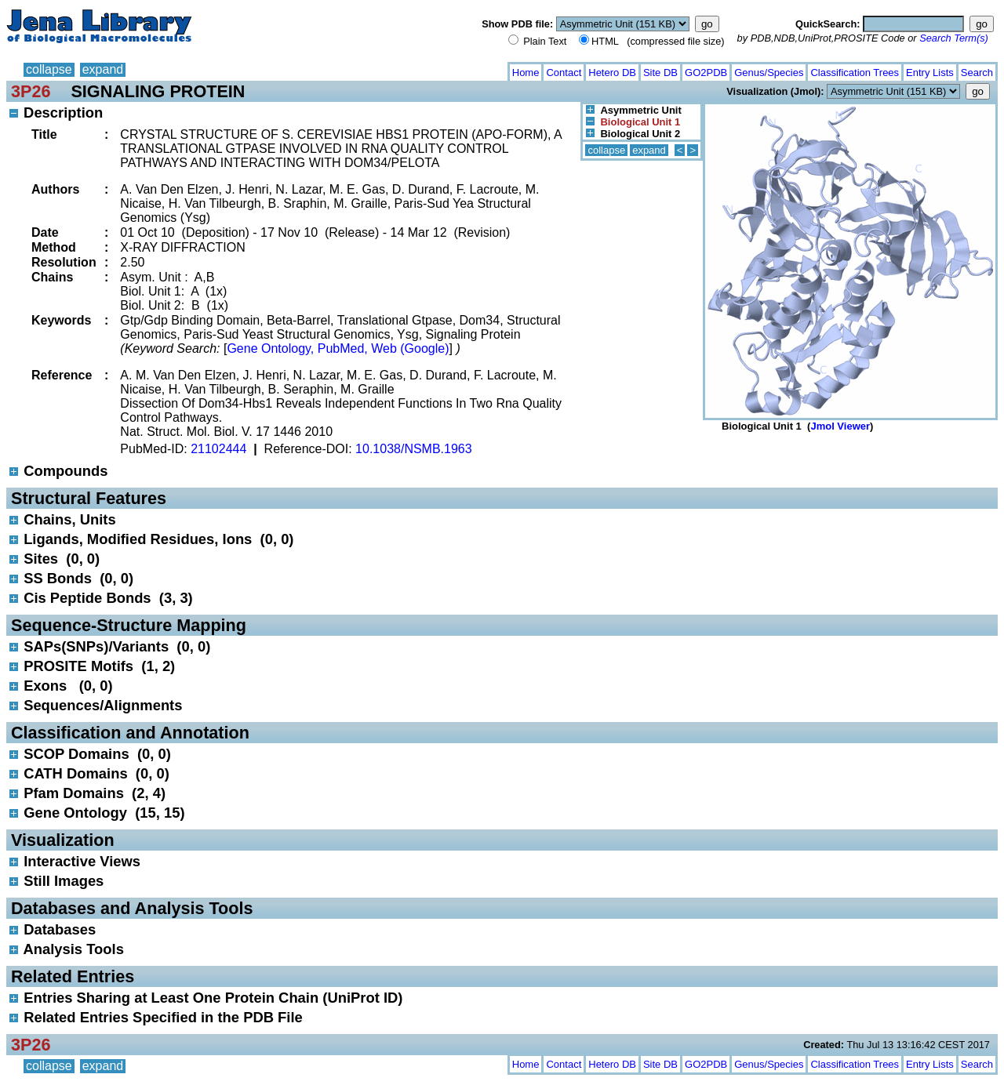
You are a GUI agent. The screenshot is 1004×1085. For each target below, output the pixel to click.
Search (977, 72)
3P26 (30, 91)
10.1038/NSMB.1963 (413, 448)
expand (103, 69)
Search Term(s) (953, 38)
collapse (49, 69)
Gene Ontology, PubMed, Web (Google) (338, 348)
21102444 (218, 448)
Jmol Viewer (840, 426)
